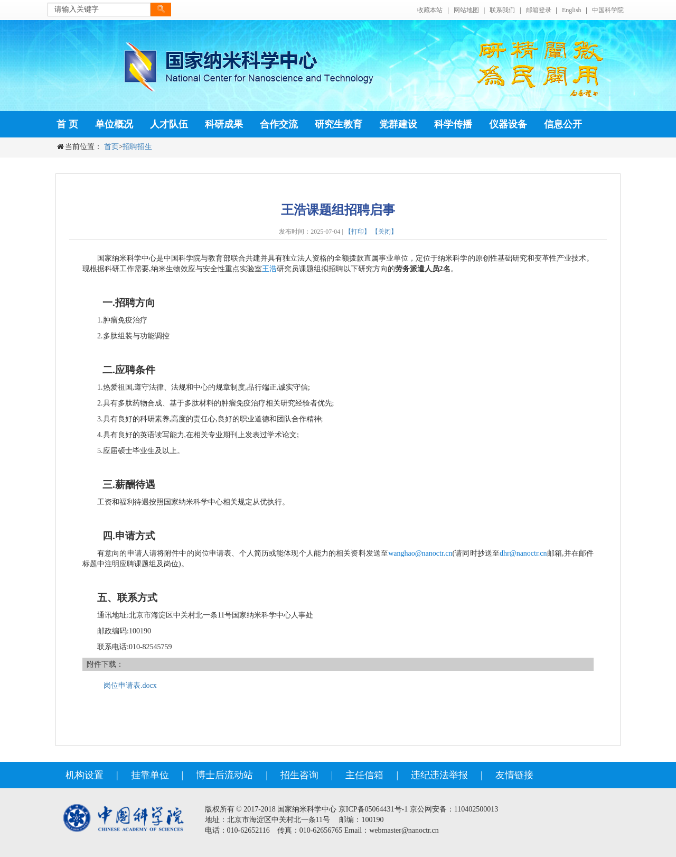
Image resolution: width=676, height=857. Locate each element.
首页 (111, 147)
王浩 (269, 269)
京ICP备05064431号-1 (373, 809)
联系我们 (502, 10)
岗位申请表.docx (130, 685)
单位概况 (114, 124)
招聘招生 (137, 147)
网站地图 (466, 10)
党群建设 (398, 124)
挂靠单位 (150, 775)
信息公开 (563, 124)
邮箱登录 (538, 10)
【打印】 (357, 231)
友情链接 (514, 775)
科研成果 (224, 124)
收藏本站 (430, 10)
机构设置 (84, 775)
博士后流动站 (224, 775)
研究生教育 (338, 124)
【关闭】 (384, 231)
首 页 (67, 124)
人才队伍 (169, 124)
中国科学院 (608, 10)
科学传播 (453, 124)
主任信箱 (364, 775)
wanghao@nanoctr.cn (420, 553)
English (571, 10)
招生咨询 (299, 775)
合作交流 (279, 124)
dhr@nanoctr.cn (523, 553)
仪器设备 (508, 124)
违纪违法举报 (439, 775)
